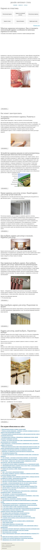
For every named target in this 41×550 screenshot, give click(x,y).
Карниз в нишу (7, 21)
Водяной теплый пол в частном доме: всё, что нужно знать (16, 516)
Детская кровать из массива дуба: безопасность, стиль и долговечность (19, 487)
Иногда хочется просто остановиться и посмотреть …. (15, 514)
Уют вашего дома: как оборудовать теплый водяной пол (15, 513)
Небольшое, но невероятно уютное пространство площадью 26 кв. (18, 451)
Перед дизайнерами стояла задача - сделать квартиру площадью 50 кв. (19, 486)
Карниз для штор (33, 21)
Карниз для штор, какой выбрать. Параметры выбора (18, 331)
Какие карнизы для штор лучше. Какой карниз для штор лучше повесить (19, 194)
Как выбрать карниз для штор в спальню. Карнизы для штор (17, 236)
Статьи (25, 5)
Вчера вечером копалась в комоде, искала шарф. (14, 429)
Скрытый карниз (20, 21)
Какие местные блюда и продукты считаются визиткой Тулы (16, 536)
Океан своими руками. (7, 522)
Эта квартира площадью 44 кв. (9, 453)
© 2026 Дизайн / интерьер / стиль (7, 543)
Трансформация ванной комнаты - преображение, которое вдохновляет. (19, 505)
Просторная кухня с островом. (9, 532)
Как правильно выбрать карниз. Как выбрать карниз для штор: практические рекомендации (19, 264)
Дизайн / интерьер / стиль (20, 2)
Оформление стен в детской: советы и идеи (13, 539)
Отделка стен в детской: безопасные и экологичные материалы (17, 538)
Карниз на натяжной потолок (20, 14)
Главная (15, 5)
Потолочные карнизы (33, 14)
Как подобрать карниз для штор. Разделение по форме (19, 306)
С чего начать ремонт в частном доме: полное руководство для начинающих (21, 508)
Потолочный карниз (7, 14)
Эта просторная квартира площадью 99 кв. (12, 479)
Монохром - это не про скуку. (9, 489)
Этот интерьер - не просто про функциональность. (14, 494)
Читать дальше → (4, 108)
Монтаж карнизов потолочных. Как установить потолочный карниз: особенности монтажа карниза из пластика (19, 30)
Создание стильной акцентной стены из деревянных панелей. (17, 449)
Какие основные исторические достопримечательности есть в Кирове (19, 503)
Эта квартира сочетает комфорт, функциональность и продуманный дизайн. (20, 464)
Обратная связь (4, 548)
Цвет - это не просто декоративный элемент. (13, 472)
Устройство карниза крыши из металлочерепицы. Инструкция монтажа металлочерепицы (20, 154)
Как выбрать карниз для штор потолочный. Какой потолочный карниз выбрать (20, 392)
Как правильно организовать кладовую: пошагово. (14, 498)
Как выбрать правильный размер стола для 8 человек (15, 530)
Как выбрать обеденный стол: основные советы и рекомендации (18, 520)
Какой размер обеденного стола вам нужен (12, 524)
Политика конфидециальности (6, 546)
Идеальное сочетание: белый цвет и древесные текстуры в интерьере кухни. (21, 528)
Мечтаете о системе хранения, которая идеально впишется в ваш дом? (19, 481)
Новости (20, 5)
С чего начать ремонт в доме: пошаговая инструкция (15, 506)
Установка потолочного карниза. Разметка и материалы (18, 117)
